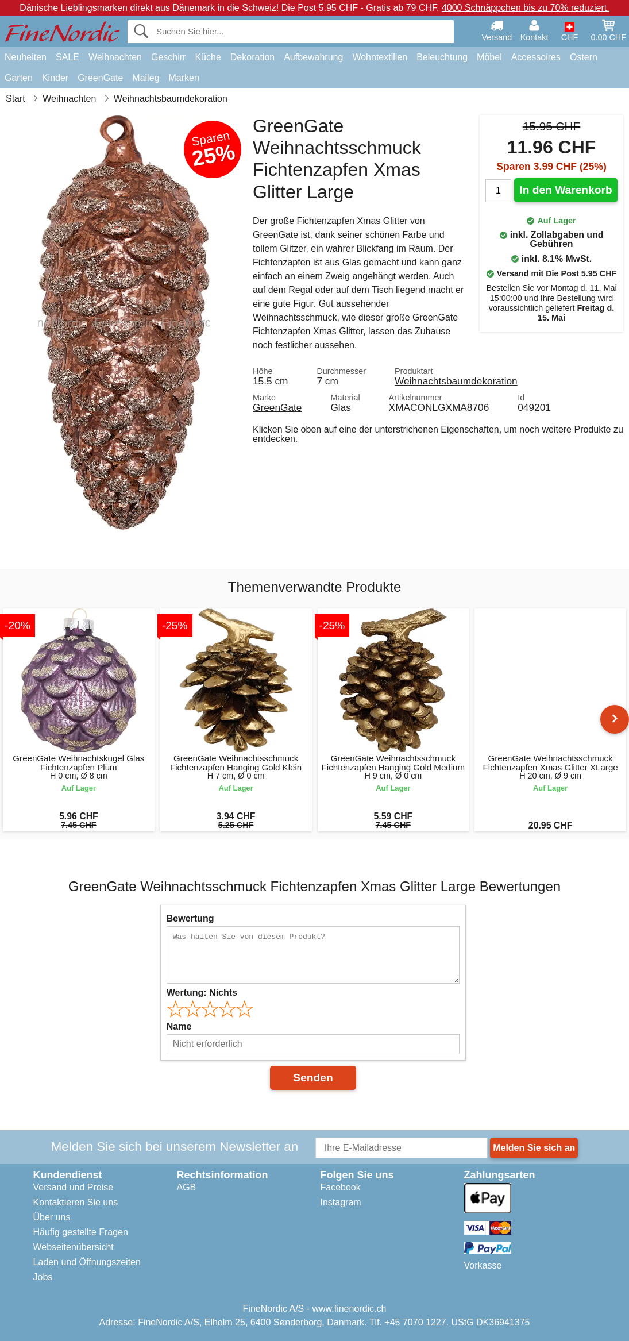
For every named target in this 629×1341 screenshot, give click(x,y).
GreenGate (100, 78)
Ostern (583, 57)
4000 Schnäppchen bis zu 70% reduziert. (525, 8)
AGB (186, 1187)
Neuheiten (26, 57)
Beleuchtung (442, 57)
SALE (67, 57)
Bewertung (190, 918)
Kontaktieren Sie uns (75, 1202)
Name (179, 1026)
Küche (208, 57)
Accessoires (536, 57)
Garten (19, 78)
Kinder (55, 78)
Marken (183, 78)
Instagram (341, 1202)
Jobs (43, 1277)
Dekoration (252, 57)
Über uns (52, 1217)
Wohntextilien (379, 57)
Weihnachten (115, 57)
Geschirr (168, 57)
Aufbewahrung (313, 57)
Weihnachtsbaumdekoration (456, 381)
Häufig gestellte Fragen (80, 1232)
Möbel (489, 57)
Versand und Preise (73, 1187)
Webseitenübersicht (73, 1247)
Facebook (341, 1187)
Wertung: (202, 992)
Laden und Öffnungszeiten (87, 1262)
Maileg (145, 78)
